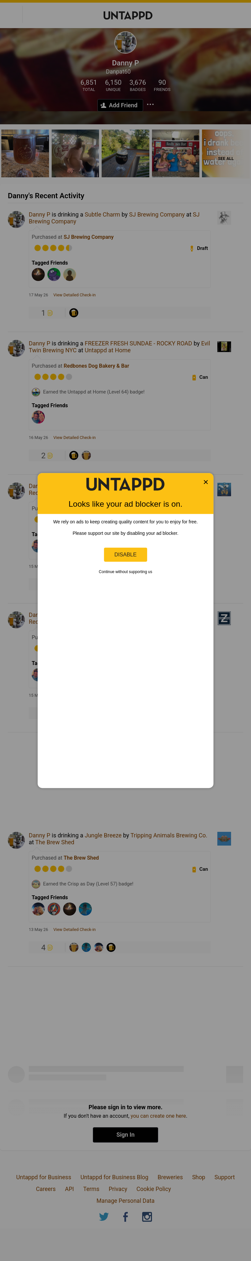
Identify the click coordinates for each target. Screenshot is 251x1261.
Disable (125, 554)
